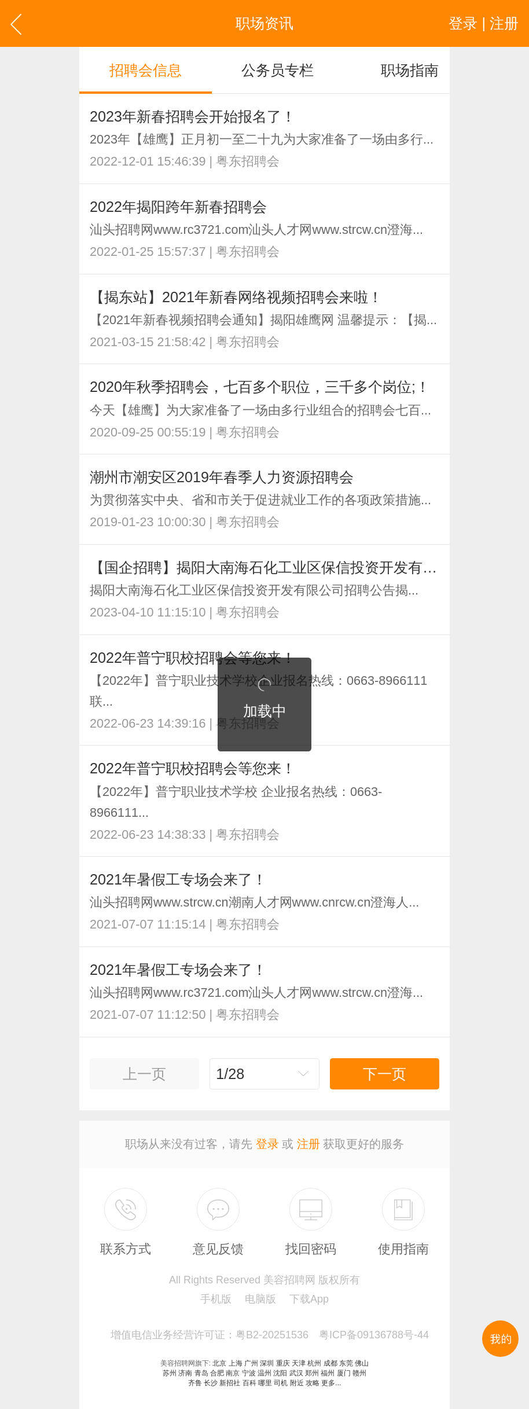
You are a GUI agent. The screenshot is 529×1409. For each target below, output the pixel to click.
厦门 (344, 1373)
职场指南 (410, 70)
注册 (308, 1144)
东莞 (346, 1363)
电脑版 (260, 1299)
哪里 (265, 1383)
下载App (309, 1299)
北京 (219, 1363)
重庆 (283, 1363)
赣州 (359, 1373)
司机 (281, 1383)
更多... (331, 1383)
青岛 (201, 1373)
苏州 (170, 1373)
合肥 (217, 1373)
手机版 (216, 1299)
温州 (264, 1373)
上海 (236, 1363)
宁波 (249, 1373)
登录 (267, 1144)
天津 (299, 1363)
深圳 (267, 1363)
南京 (233, 1373)
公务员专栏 (277, 70)
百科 (249, 1383)
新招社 (229, 1383)
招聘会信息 (145, 70)
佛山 (362, 1363)
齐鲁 (195, 1383)
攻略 (312, 1383)
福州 (328, 1373)
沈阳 (280, 1373)
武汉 (296, 1373)
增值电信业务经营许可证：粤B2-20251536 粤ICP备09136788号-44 (270, 1335)
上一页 (144, 1074)
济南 (185, 1373)
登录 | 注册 (484, 23)
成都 (330, 1363)
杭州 (314, 1363)
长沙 (211, 1383)
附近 (297, 1383)
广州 (251, 1363)
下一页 (384, 1074)
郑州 (312, 1373)
